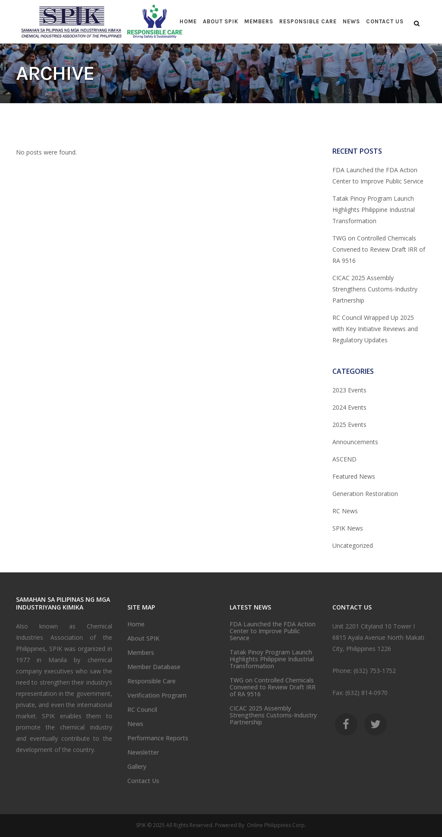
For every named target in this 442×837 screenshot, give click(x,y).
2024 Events (349, 407)
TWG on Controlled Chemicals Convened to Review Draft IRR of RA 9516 (378, 249)
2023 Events (349, 390)
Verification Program (156, 695)
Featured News (353, 476)
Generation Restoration (365, 494)
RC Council (142, 709)
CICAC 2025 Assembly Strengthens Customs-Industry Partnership (374, 289)
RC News (345, 511)
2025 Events (349, 424)
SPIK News (347, 528)
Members (140, 652)
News (135, 723)
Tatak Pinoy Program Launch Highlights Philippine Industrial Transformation (373, 209)
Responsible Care (151, 681)
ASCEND (344, 459)
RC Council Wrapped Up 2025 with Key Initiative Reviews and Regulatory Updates (375, 328)
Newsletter (143, 752)
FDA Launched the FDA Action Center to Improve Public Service (273, 631)
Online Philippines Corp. (276, 825)
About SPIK (143, 638)
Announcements (355, 442)
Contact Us (143, 780)
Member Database (153, 666)
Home (136, 624)
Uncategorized (352, 545)
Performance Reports (157, 738)
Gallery (136, 766)
